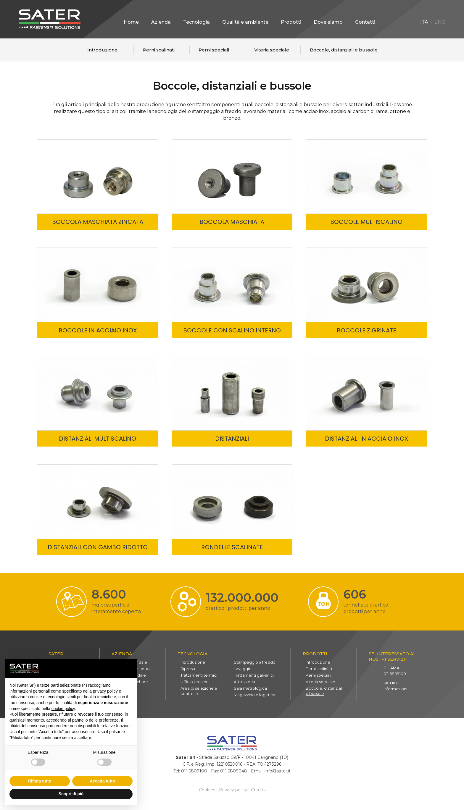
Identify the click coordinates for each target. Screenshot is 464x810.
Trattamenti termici (199, 676)
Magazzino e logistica (254, 695)
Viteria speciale (271, 50)
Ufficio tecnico (195, 682)
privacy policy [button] (105, 691)
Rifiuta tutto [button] (39, 781)
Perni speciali (214, 50)
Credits (258, 791)
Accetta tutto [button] (102, 781)
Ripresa (188, 669)
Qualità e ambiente (245, 22)
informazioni (395, 686)
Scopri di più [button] (71, 793)
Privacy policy (233, 791)
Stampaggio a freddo (255, 663)
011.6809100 (395, 671)
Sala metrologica (250, 689)
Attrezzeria (244, 682)
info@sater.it (278, 772)
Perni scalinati (159, 50)
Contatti (365, 22)
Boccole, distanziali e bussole (344, 50)
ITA (424, 22)
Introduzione (102, 50)
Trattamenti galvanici (254, 676)
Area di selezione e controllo (199, 692)
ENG (439, 22)
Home (131, 22)
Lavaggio (243, 669)
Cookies (207, 791)
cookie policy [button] (63, 708)
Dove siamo (328, 22)
